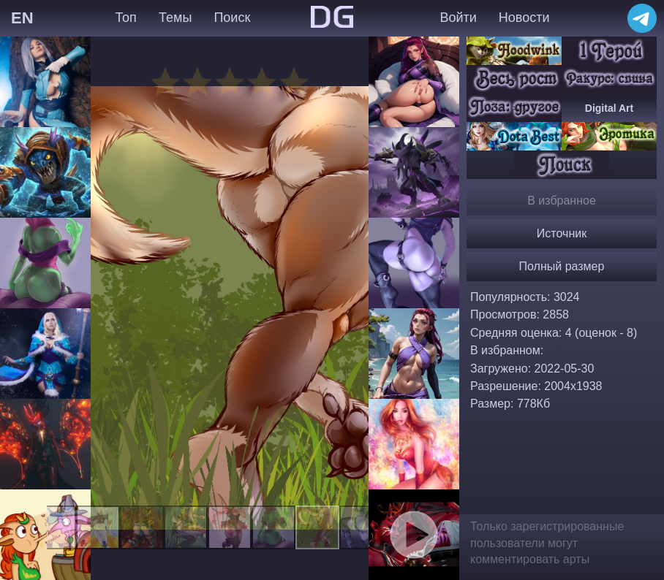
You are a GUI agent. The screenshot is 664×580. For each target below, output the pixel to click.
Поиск (232, 17)
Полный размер (562, 266)
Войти (457, 17)
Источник (561, 233)
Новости (524, 17)
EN (22, 18)
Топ (125, 17)
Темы (175, 17)
